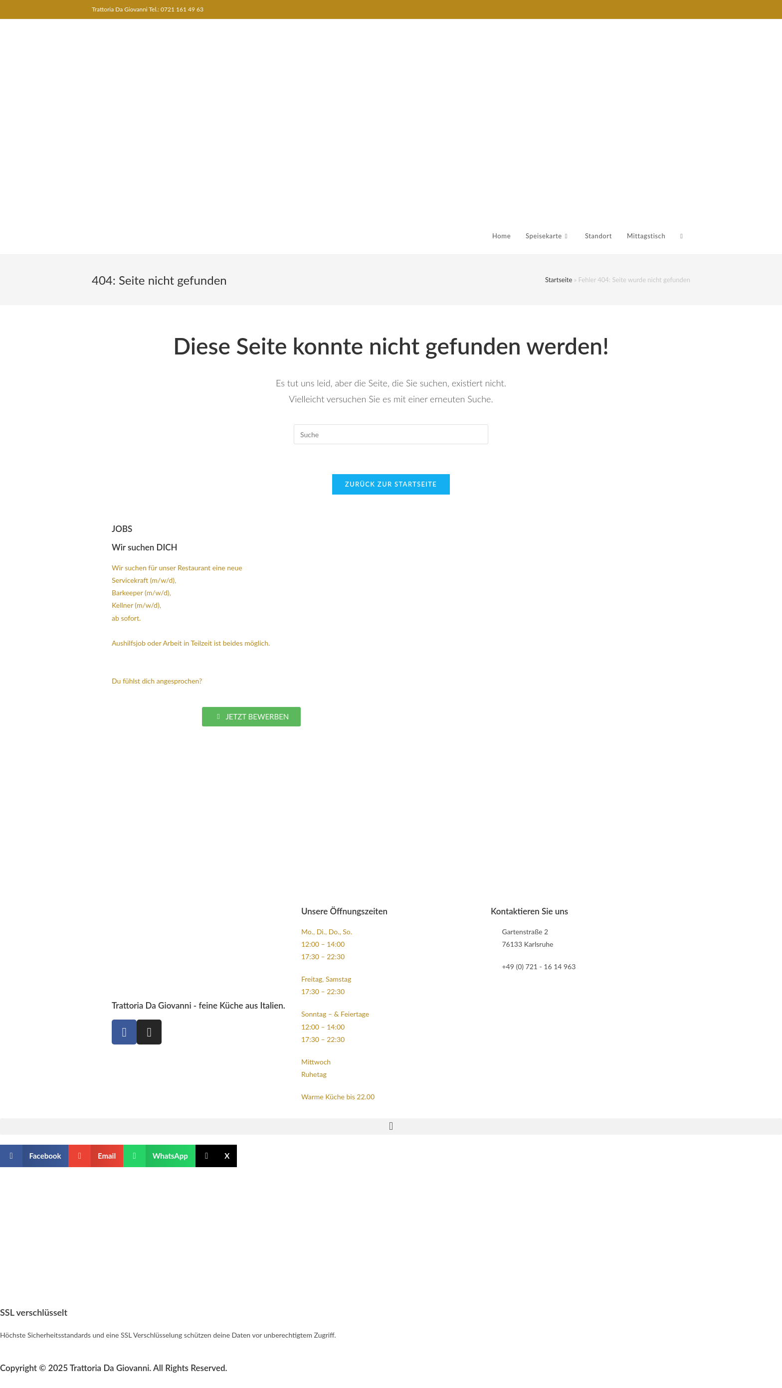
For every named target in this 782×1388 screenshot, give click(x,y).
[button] (391, 1126)
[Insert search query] (391, 434)
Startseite (558, 280)
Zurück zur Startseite (391, 484)
